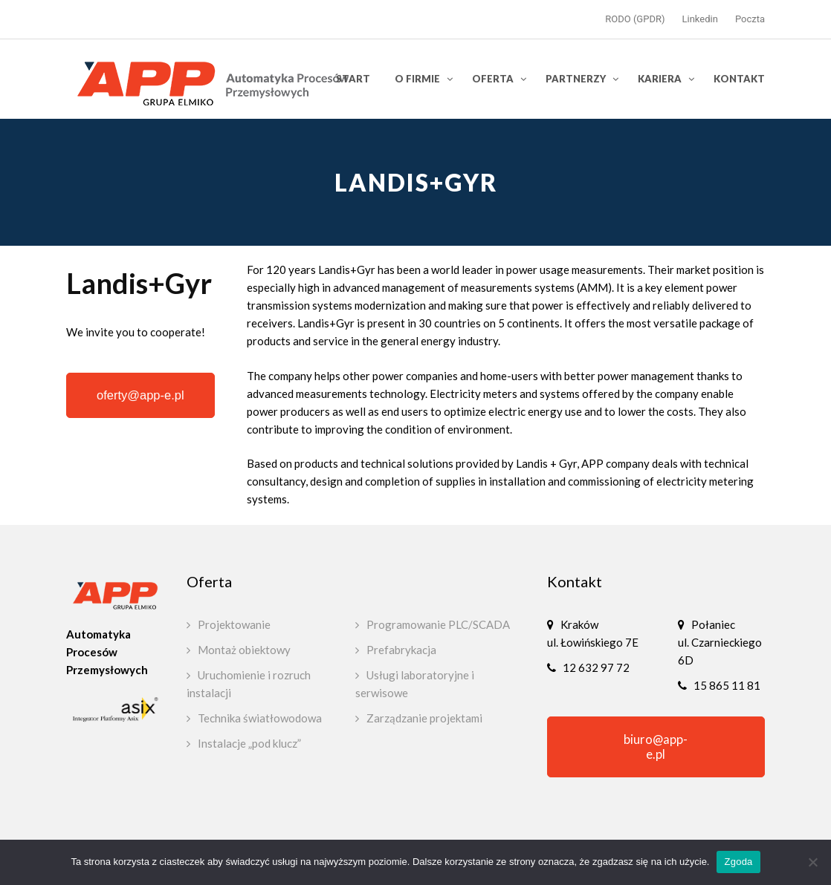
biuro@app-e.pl (656, 747)
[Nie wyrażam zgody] (812, 862)
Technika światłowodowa (260, 718)
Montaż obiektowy (244, 649)
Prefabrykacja (401, 649)
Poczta (750, 19)
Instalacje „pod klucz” (249, 743)
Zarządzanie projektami (424, 718)
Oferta (493, 79)
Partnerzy (576, 79)
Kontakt (739, 79)
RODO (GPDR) (635, 19)
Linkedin (700, 19)
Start (353, 79)
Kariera (660, 79)
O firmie (417, 79)
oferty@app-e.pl (140, 395)
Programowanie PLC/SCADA (438, 624)
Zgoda (738, 861)
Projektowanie (234, 624)
